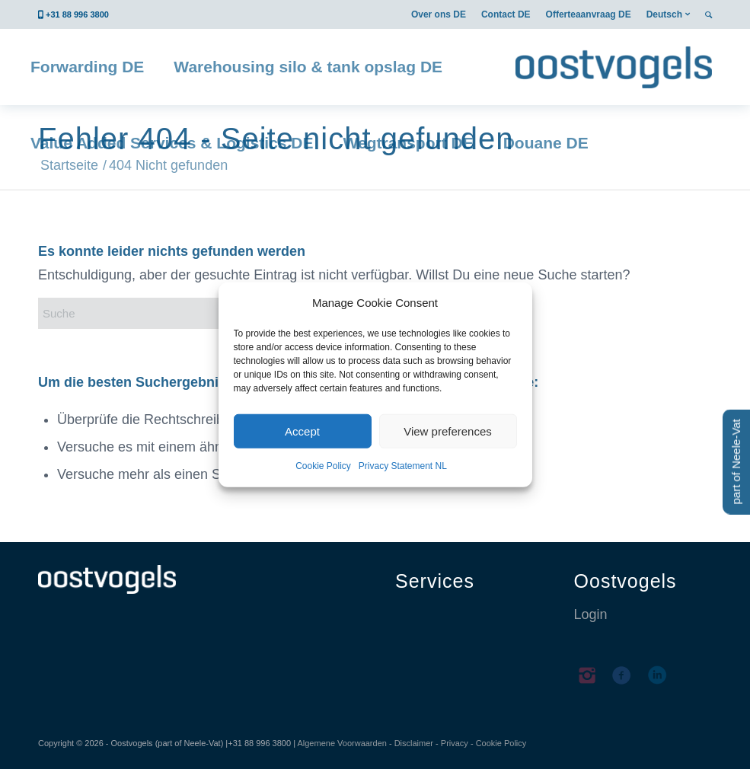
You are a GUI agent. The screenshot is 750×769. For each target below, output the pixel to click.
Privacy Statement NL (403, 466)
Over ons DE (438, 14)
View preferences (448, 431)
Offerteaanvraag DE (588, 14)
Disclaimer (413, 743)
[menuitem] (439, 14)
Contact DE (506, 14)
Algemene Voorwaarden (341, 743)
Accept (302, 431)
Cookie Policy (323, 466)
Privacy (454, 743)
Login (591, 614)
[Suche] (152, 313)
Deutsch (664, 14)
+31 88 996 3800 (77, 14)
